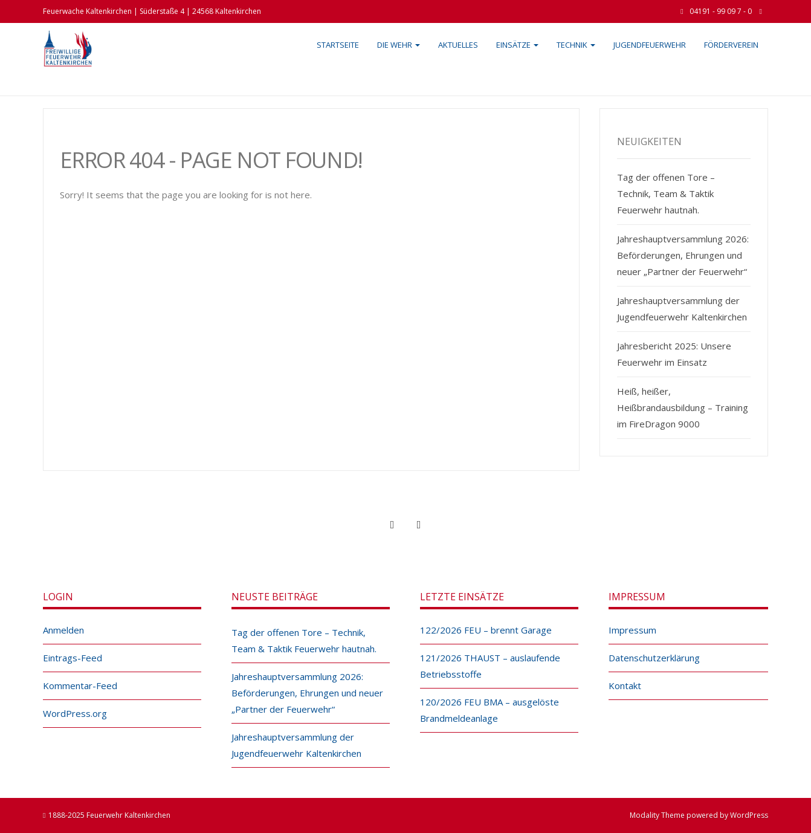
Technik (576, 44)
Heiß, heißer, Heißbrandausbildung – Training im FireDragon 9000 (682, 407)
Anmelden (63, 630)
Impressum (632, 630)
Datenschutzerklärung (654, 658)
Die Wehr (398, 44)
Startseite (338, 44)
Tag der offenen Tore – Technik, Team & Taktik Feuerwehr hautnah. (666, 193)
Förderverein (731, 44)
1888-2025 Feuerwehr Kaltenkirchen (109, 815)
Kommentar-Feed (80, 685)
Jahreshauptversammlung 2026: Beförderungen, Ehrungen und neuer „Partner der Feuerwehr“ (683, 255)
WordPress (749, 815)
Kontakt (625, 685)
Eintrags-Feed (72, 658)
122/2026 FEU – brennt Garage (486, 630)
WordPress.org (75, 713)
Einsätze (517, 44)
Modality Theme (657, 815)
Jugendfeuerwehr (649, 44)
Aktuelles (458, 44)
